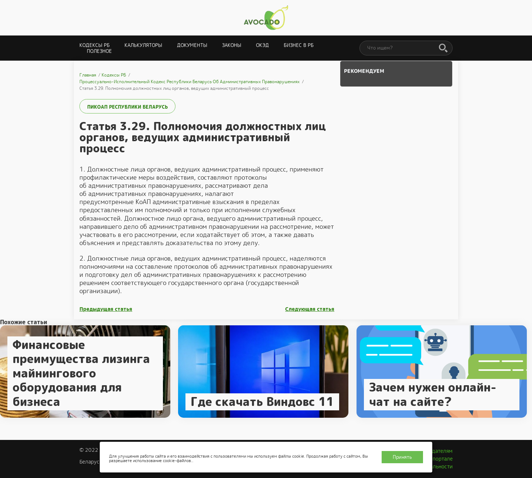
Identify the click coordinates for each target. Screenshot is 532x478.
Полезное (99, 51)
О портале (440, 458)
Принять (402, 457)
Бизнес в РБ (299, 45)
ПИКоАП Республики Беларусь (127, 107)
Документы (192, 45)
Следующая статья (309, 309)
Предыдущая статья (105, 309)
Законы (231, 45)
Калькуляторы (143, 45)
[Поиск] (443, 48)
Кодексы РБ (94, 45)
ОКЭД (262, 45)
